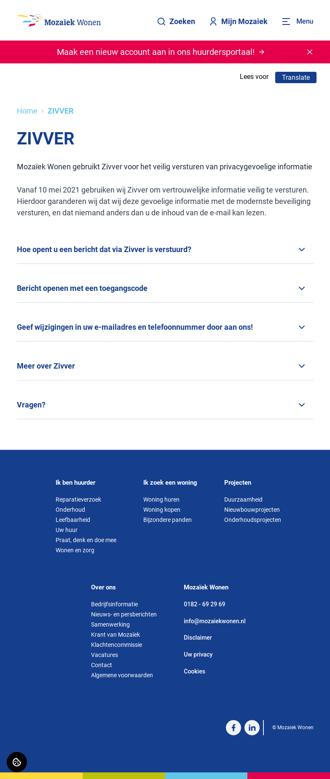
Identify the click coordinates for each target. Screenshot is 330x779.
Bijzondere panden (167, 519)
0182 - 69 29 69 (204, 604)
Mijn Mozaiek (238, 21)
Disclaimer (198, 638)
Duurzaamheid (243, 499)
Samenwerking (110, 624)
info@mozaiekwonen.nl (214, 621)
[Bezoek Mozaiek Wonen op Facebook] (233, 727)
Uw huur (67, 530)
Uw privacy (198, 654)
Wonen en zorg (75, 550)
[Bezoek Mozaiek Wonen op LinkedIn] (252, 727)
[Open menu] (297, 21)
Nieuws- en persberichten (124, 614)
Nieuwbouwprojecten (252, 509)
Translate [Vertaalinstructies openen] (296, 77)
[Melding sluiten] (310, 52)
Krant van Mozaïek (115, 634)
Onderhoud (70, 509)
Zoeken (176, 21)
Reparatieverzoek (78, 499)
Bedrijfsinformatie (114, 604)
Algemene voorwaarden (122, 675)
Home (27, 110)
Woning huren (161, 499)
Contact (101, 665)
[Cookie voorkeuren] (17, 762)
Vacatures (104, 654)
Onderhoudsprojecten (252, 519)
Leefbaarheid (73, 519)
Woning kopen (161, 509)
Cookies (194, 671)
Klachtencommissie (116, 644)
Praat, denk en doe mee (86, 540)
